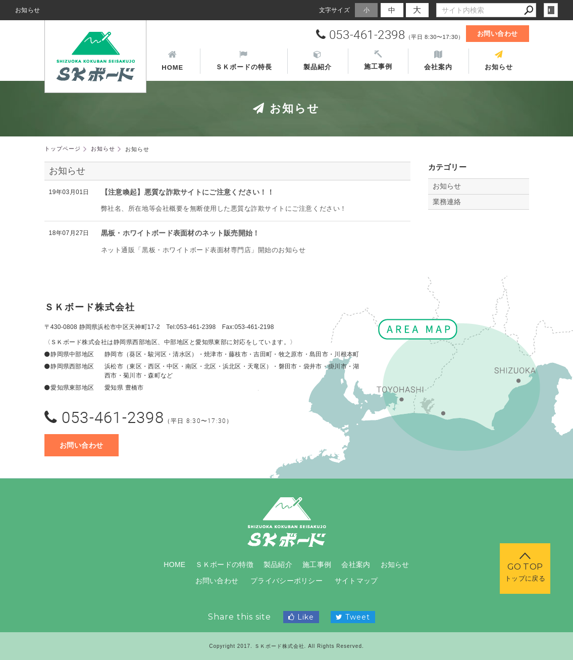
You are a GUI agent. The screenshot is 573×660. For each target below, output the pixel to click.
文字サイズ (334, 10)
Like (301, 617)
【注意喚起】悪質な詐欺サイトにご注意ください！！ (187, 192)
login (551, 10)
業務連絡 (447, 202)
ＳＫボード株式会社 (89, 307)
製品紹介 (278, 564)
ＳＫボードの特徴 (224, 564)
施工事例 (316, 564)
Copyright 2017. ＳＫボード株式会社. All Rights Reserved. (286, 646)
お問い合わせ (497, 33)
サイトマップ (356, 581)
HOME (174, 564)
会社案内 (355, 564)
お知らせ (67, 171)
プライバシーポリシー (286, 581)
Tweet (353, 617)
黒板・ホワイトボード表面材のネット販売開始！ (180, 233)
